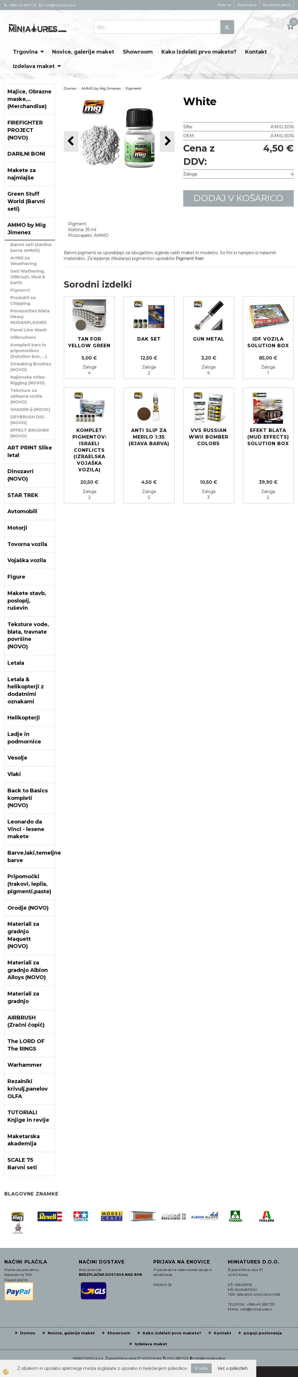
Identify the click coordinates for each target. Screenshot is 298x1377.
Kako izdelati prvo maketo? (198, 52)
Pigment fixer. (190, 258)
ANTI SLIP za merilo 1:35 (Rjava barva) (149, 437)
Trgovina (25, 52)
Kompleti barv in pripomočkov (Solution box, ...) (28, 350)
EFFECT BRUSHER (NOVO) (29, 433)
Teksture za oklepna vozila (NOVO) (26, 396)
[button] (167, 141)
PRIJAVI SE (162, 1284)
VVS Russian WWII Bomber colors (208, 437)
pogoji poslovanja (263, 1333)
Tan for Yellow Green (89, 342)
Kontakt (256, 52)
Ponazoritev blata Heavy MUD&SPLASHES (29, 316)
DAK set (149, 339)
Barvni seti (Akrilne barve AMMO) (31, 247)
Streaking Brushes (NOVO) (30, 366)
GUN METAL (208, 339)
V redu (201, 1368)
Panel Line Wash (28, 330)
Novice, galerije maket (83, 52)
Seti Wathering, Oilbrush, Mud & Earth (27, 277)
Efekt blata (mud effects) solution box (268, 437)
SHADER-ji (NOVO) (30, 409)
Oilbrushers (23, 337)
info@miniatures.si (209, 1358)
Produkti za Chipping (23, 300)
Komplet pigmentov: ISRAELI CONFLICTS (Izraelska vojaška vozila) (89, 450)
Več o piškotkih (232, 1368)
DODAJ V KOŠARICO (238, 198)
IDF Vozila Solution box (268, 342)
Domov (70, 88)
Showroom (138, 52)
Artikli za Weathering (23, 260)
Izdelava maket (34, 66)
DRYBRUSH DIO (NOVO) (27, 419)
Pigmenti (20, 290)
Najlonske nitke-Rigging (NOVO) (28, 380)
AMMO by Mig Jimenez (101, 88)
